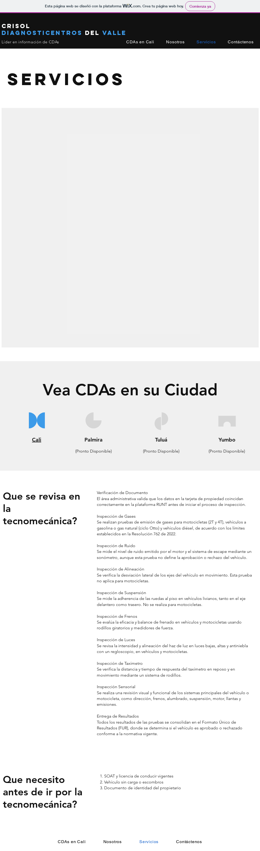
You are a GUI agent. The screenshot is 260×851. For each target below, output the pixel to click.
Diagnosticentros (43, 33)
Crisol (16, 26)
